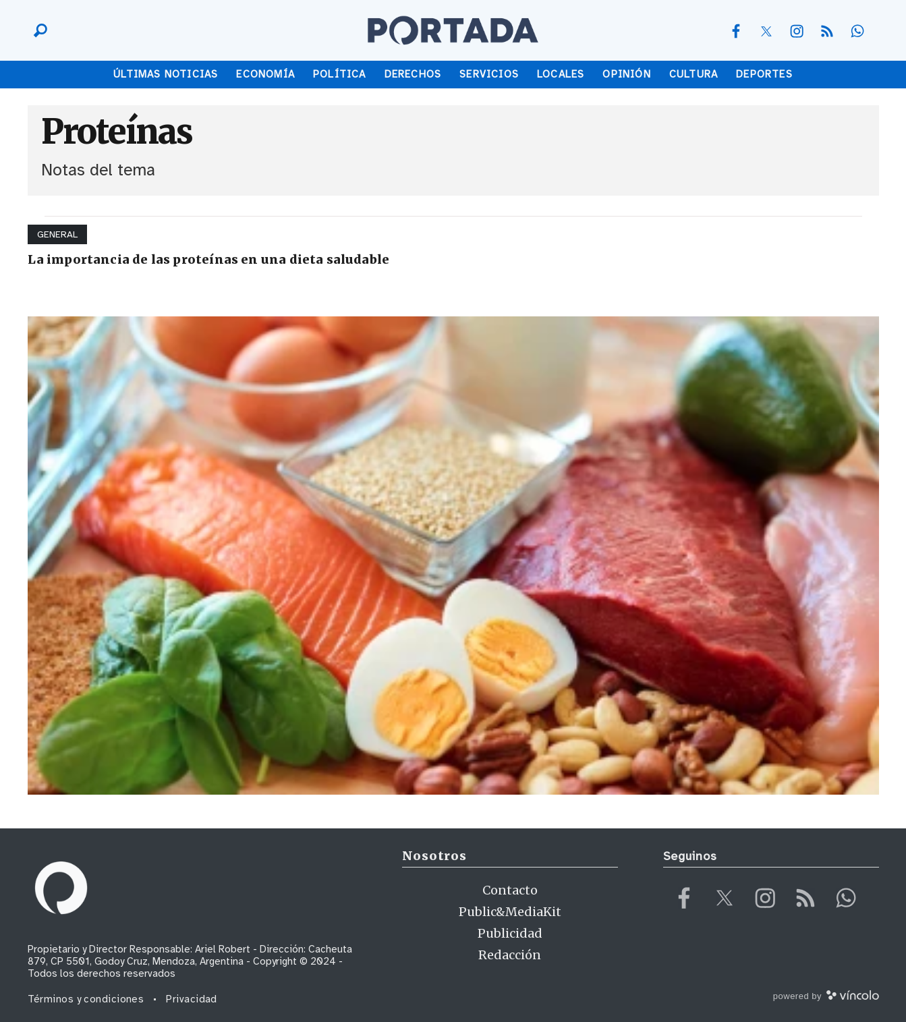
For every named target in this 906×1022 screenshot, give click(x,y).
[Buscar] (37, 30)
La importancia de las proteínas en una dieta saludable (209, 259)
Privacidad (191, 999)
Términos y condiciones (86, 999)
